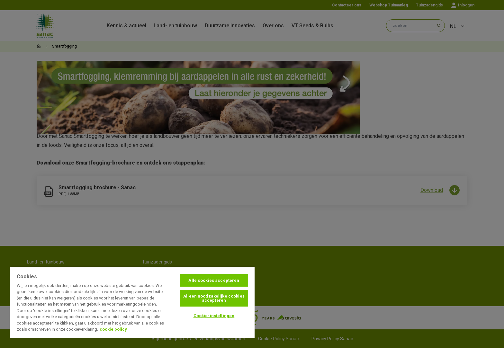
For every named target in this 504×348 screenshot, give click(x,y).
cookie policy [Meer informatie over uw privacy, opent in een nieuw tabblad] (113, 329)
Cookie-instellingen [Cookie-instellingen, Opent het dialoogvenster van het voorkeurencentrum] (214, 315)
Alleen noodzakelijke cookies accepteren (214, 298)
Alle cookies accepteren (213, 280)
